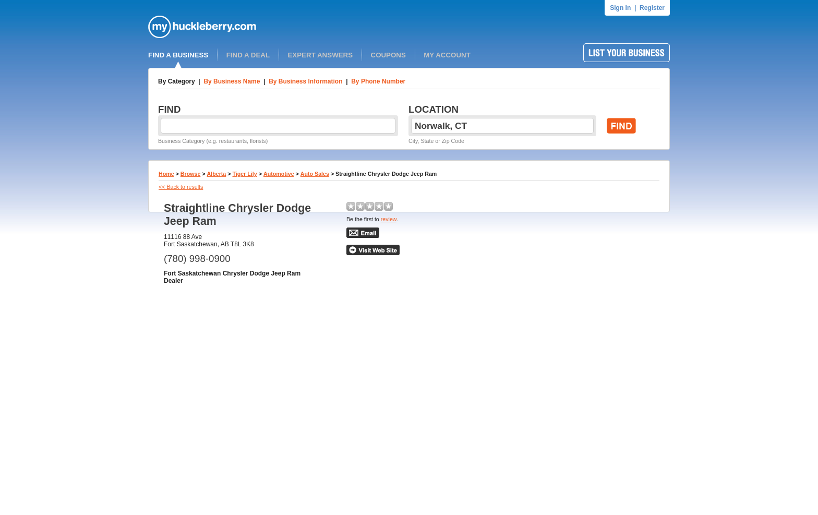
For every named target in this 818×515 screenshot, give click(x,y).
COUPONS (388, 55)
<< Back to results (181, 187)
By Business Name (231, 81)
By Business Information (305, 81)
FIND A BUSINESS (178, 55)
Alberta (216, 174)
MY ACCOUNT (447, 55)
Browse (191, 174)
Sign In (620, 7)
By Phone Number (378, 81)
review (388, 219)
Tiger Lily (245, 174)
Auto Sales (314, 174)
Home (166, 174)
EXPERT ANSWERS (320, 55)
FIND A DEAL (248, 55)
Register (652, 7)
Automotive (278, 174)
